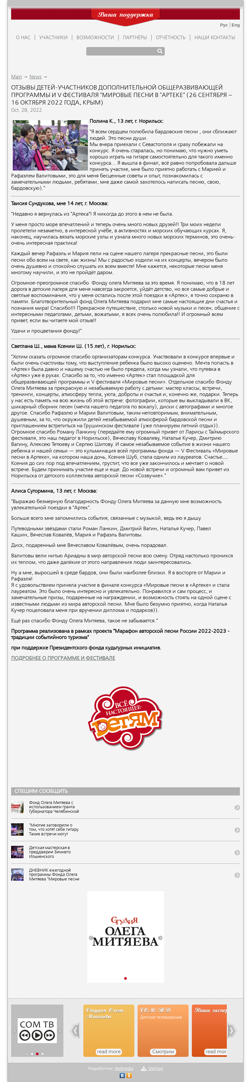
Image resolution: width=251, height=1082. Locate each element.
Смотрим (163, 1052)
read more (109, 1052)
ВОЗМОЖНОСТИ (95, 38)
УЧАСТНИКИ (53, 38)
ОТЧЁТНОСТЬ (171, 38)
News (35, 77)
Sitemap (155, 1069)
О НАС (23, 38)
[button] (91, 938)
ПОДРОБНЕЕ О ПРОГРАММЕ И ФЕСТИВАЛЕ (63, 658)
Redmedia (124, 1069)
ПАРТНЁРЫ (135, 38)
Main (16, 77)
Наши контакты (214, 38)
